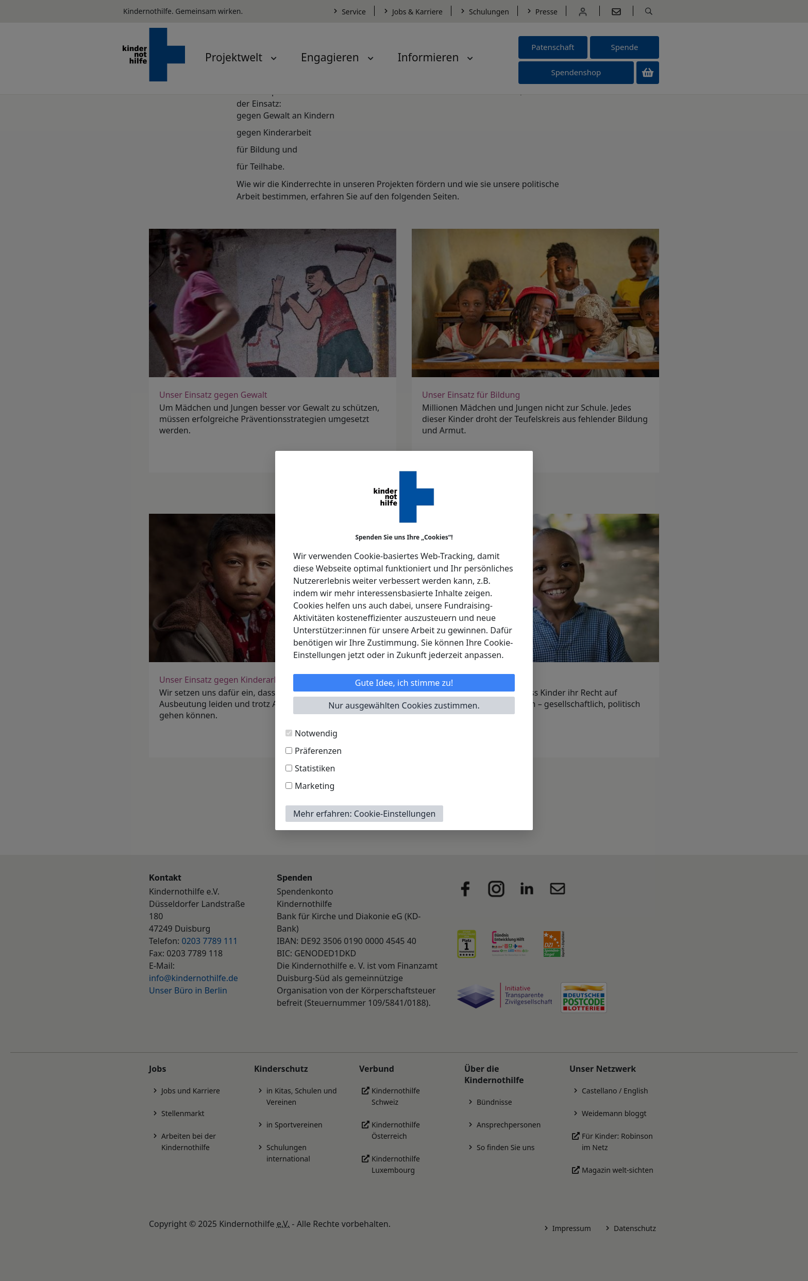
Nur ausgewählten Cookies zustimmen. (403, 705)
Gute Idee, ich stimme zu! (404, 682)
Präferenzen (318, 750)
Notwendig (316, 733)
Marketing (314, 785)
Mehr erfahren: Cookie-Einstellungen (364, 813)
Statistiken (315, 768)
